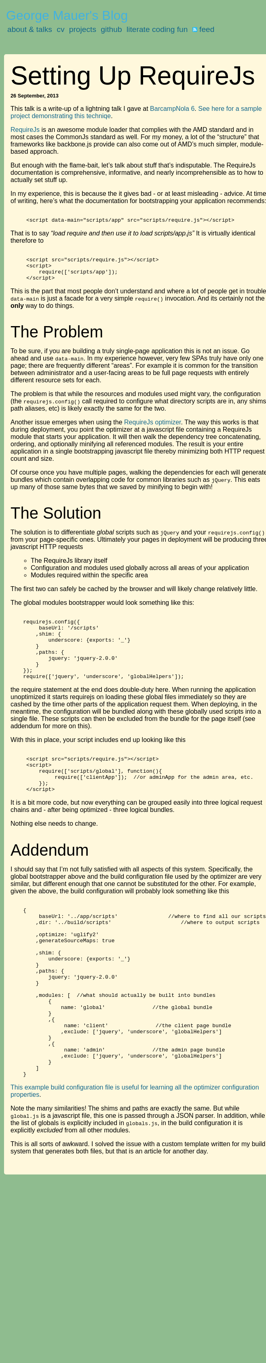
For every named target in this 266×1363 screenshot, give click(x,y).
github (111, 29)
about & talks (29, 29)
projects (82, 29)
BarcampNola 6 (172, 108)
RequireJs (25, 129)
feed (203, 29)
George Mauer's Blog (67, 15)
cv (60, 29)
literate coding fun (157, 29)
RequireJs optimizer (152, 430)
